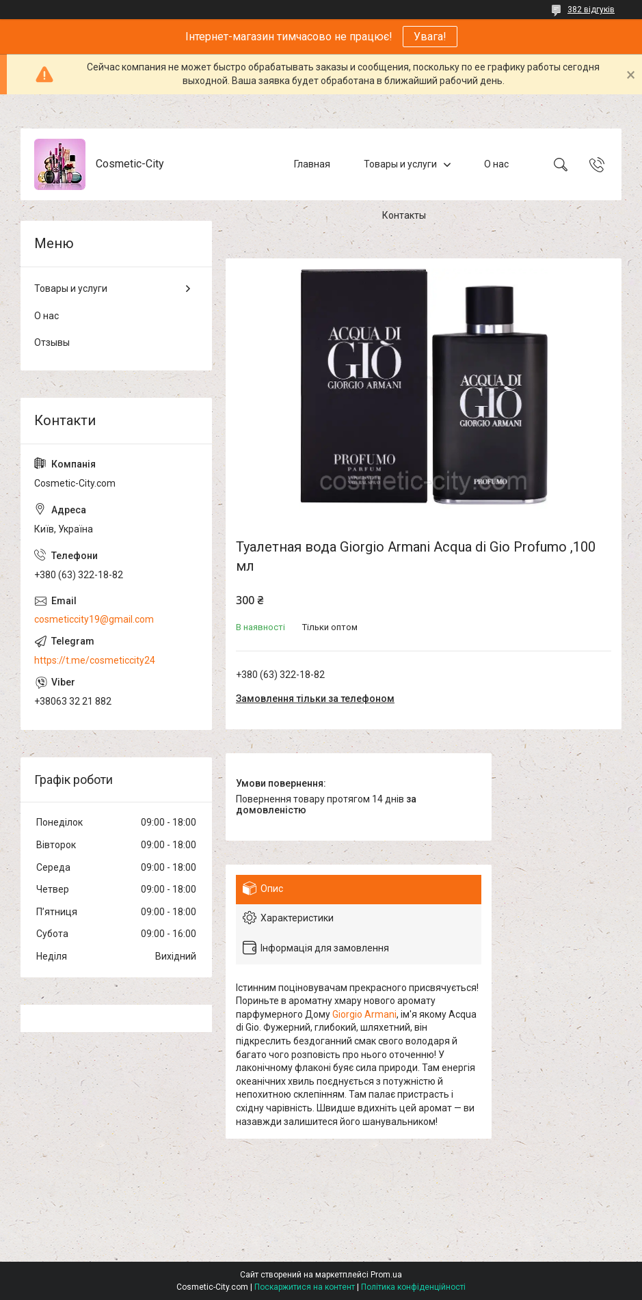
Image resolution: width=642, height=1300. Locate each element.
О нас (496, 164)
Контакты (404, 215)
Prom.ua (386, 1274)
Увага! (430, 36)
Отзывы (52, 342)
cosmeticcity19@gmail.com (94, 619)
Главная (312, 164)
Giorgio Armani (364, 1014)
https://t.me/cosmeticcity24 (94, 660)
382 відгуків (591, 9)
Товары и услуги (400, 164)
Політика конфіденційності (413, 1287)
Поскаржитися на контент (304, 1287)
